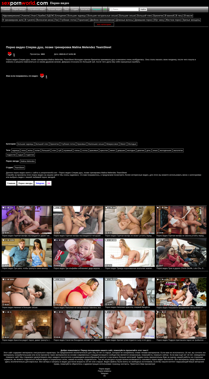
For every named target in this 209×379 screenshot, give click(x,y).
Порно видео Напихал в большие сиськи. (20, 307)
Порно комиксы (104, 371)
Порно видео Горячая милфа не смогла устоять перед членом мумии (181, 236)
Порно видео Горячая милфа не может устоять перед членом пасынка (130, 236)
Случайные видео (36, 9)
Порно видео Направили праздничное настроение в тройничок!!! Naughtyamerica (181, 308)
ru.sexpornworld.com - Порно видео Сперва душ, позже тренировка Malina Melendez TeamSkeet (83, 172)
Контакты (85, 9)
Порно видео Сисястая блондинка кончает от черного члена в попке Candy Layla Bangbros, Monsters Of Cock (78, 340)
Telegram (97, 9)
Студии (74, 9)
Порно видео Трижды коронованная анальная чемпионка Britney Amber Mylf (130, 268)
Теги (66, 9)
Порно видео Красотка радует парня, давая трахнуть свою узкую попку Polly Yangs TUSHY (27, 340)
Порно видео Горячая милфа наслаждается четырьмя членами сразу (78, 236)
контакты (125, 364)
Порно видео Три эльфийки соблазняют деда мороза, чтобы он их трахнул (78, 268)
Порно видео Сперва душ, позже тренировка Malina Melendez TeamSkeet (58, 47)
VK (105, 9)
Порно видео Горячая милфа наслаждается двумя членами (27, 236)
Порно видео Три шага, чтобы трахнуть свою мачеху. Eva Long (27, 268)
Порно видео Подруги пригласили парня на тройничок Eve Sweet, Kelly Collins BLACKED (181, 340)
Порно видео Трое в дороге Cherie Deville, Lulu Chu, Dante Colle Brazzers (181, 268)
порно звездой (48, 177)
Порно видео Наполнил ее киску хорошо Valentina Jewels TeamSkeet (78, 308)
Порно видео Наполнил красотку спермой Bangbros (127, 307)
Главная (6, 9)
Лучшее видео (54, 9)
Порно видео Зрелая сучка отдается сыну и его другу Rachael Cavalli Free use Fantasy (130, 340)
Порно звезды (19, 9)
